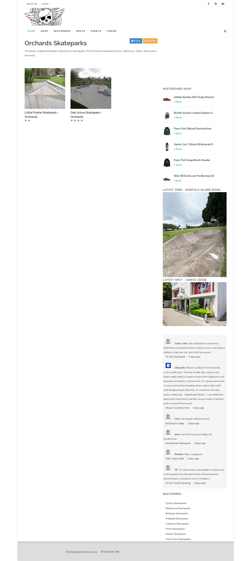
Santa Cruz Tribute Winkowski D (193, 144)
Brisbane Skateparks (177, 513)
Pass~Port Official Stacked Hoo (192, 128)
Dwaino (179, 454)
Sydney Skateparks (176, 503)
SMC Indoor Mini (175, 458)
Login (45, 3)
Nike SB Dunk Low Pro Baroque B (194, 175)
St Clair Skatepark (175, 356)
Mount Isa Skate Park (177, 407)
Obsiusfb (179, 367)
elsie (177, 434)
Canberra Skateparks (177, 523)
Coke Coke (180, 343)
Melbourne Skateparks (178, 508)
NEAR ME (150, 40)
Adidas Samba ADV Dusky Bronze (194, 97)
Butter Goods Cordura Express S (193, 112)
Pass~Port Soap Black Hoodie (192, 160)
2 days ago (194, 356)
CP (176, 469)
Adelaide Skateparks (177, 518)
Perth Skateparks (175, 528)
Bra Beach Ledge (175, 423)
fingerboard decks (195, 394)
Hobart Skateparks (176, 533)
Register (32, 3)
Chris (177, 418)
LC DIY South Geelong (178, 482)
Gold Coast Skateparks (178, 538)
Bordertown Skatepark (178, 443)
